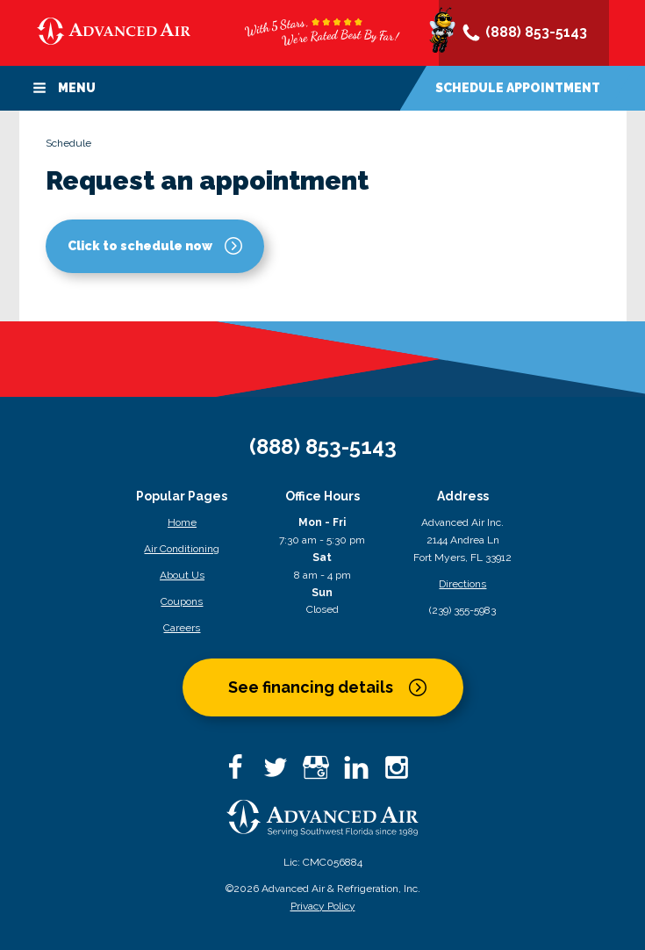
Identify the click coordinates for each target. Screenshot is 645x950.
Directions (462, 584)
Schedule (517, 88)
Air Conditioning (181, 549)
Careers (181, 628)
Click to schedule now (140, 246)
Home (182, 522)
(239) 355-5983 (462, 610)
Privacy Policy (322, 906)
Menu (64, 88)
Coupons (182, 601)
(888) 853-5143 (524, 33)
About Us (182, 575)
